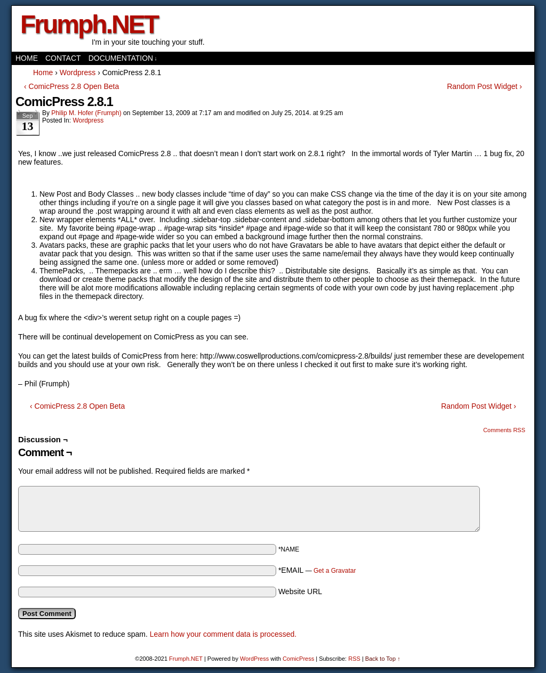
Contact (63, 58)
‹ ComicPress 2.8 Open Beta (71, 86)
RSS (354, 658)
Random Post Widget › (484, 86)
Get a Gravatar (335, 570)
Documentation (123, 58)
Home (26, 58)
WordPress (254, 658)
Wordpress (88, 120)
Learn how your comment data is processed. (223, 634)
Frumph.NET (89, 24)
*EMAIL (317, 570)
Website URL (300, 591)
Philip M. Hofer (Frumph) (86, 113)
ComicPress (298, 658)
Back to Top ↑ (382, 658)
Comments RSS (504, 430)
